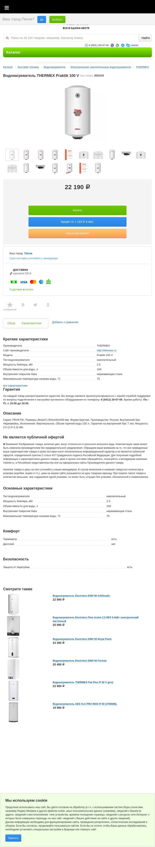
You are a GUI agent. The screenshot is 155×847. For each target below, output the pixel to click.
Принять (13, 838)
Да (41, 19)
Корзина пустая (121, 8)
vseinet (134, 45)
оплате (29, 289)
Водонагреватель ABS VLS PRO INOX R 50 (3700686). (85, 704)
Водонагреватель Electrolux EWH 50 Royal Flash (82, 639)
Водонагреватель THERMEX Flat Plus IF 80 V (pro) (83, 682)
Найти (146, 38)
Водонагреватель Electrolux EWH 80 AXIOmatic (81, 595)
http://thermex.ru (106, 350)
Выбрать (57, 19)
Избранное (132, 8)
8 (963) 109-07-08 (99, 45)
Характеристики (31, 323)
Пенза (28, 253)
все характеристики (15, 385)
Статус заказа (143, 8)
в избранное (10, 309)
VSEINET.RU (76, 26)
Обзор (11, 323)
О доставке (15, 289)
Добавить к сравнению (65, 322)
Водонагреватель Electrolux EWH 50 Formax (79, 660)
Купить (77, 210)
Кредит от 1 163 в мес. (77, 221)
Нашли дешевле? (77, 233)
